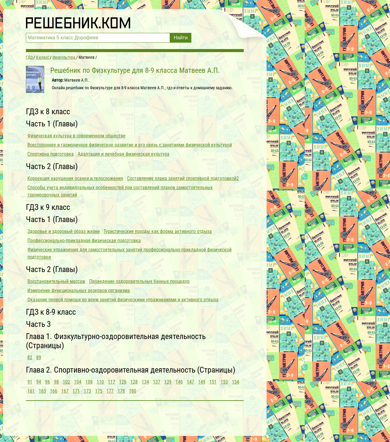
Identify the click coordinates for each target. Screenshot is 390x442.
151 (213, 382)
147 (190, 382)
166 (53, 391)
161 (31, 391)
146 (179, 382)
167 (65, 391)
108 (89, 382)
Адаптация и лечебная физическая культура (123, 154)
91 (29, 382)
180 (132, 391)
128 (134, 382)
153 (224, 382)
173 (87, 391)
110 (100, 382)
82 (29, 357)
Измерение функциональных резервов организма (78, 290)
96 (47, 382)
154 (235, 382)
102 (66, 382)
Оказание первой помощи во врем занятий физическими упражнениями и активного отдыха (122, 299)
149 (201, 382)
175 (98, 391)
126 (122, 382)
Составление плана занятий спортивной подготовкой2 (183, 178)
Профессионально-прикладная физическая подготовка (84, 240)
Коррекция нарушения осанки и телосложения (75, 178)
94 (38, 382)
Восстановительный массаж (56, 281)
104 (77, 382)
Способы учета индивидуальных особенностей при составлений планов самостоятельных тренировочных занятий (120, 191)
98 (56, 382)
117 (111, 382)
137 (156, 382)
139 (168, 382)
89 (38, 357)
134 (145, 382)
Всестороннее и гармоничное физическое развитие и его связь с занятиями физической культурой (129, 145)
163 (42, 391)
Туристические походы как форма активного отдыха (158, 231)
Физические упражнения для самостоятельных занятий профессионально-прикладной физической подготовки (129, 253)
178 (121, 391)
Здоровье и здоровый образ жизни (63, 231)
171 (76, 391)
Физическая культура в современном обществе (76, 136)
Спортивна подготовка (50, 154)
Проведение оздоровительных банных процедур (139, 281)
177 (110, 391)
